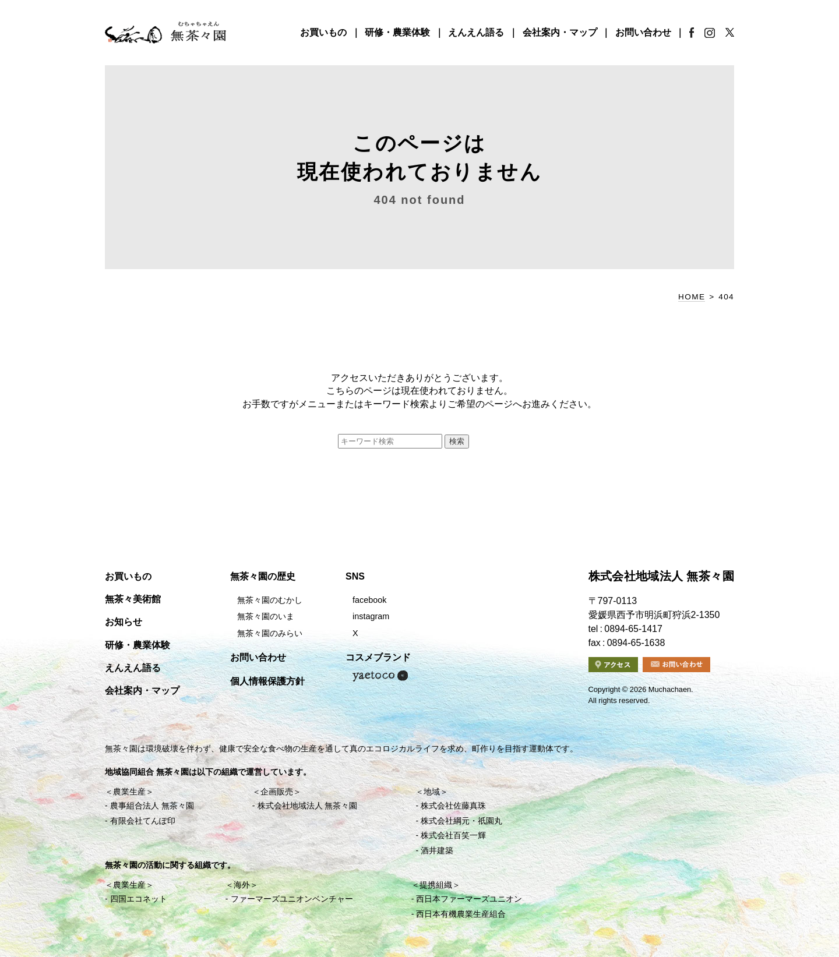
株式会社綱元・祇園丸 (461, 820)
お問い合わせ (643, 32)
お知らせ (123, 622)
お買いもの (323, 32)
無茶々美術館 (133, 599)
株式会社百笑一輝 (453, 835)
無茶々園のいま (265, 616)
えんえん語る (476, 32)
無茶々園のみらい (269, 633)
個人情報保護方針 (267, 681)
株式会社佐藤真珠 (453, 805)
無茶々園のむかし (269, 600)
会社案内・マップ (560, 32)
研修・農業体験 (397, 32)
